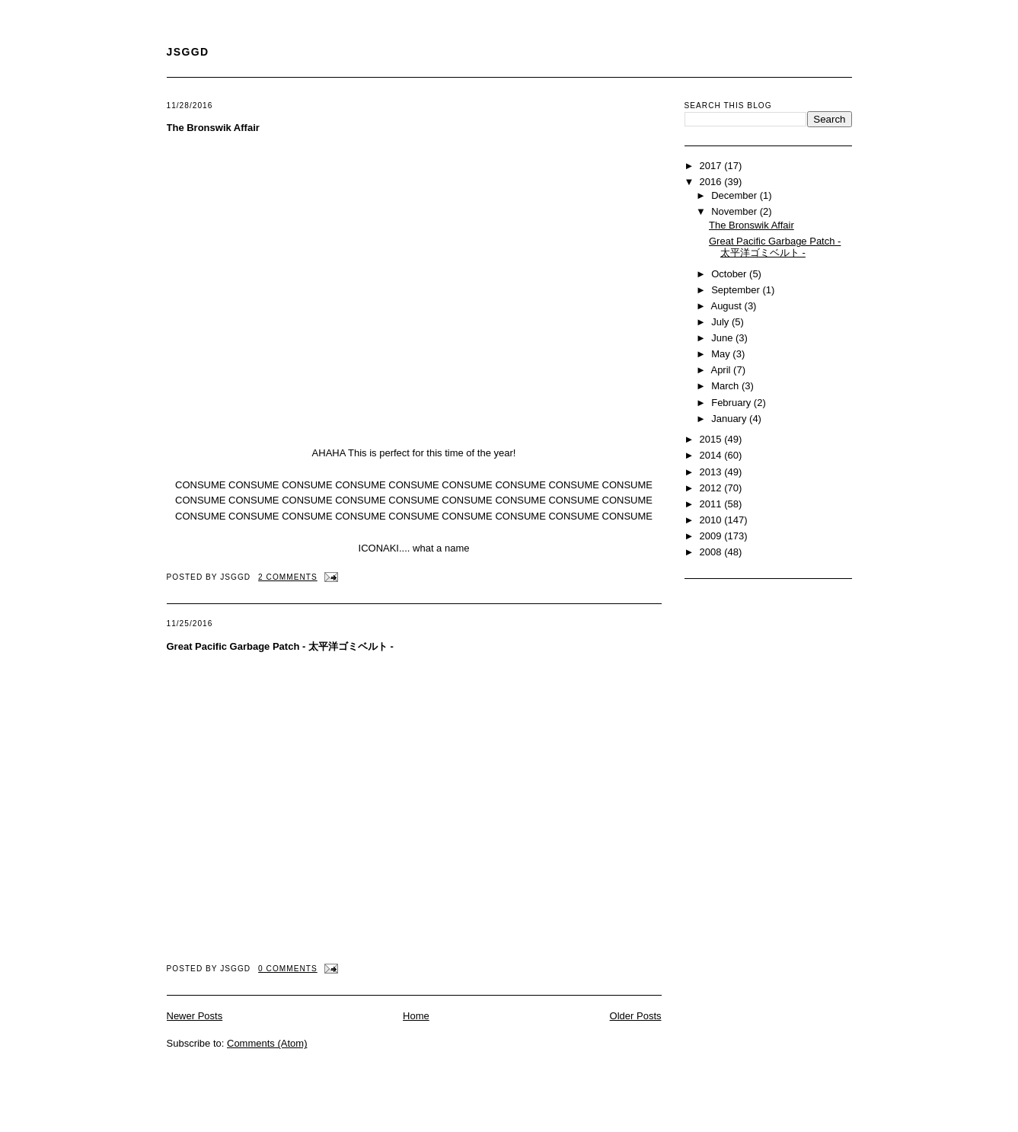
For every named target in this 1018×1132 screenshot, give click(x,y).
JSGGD (188, 52)
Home (416, 1016)
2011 (712, 504)
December (735, 195)
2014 (712, 455)
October (730, 274)
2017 (712, 165)
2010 (712, 520)
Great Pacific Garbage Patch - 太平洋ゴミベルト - (280, 646)
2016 (712, 181)
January (730, 418)
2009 (712, 536)
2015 (712, 439)
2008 (712, 552)
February (732, 402)
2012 (712, 488)
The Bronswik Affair (213, 127)
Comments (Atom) (267, 1043)
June (723, 338)
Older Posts (636, 1016)
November (735, 211)
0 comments (288, 968)
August (727, 306)
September (736, 290)
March (726, 386)
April (721, 370)
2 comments (288, 577)
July (721, 322)
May (721, 354)
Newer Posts (195, 1016)
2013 (712, 472)
